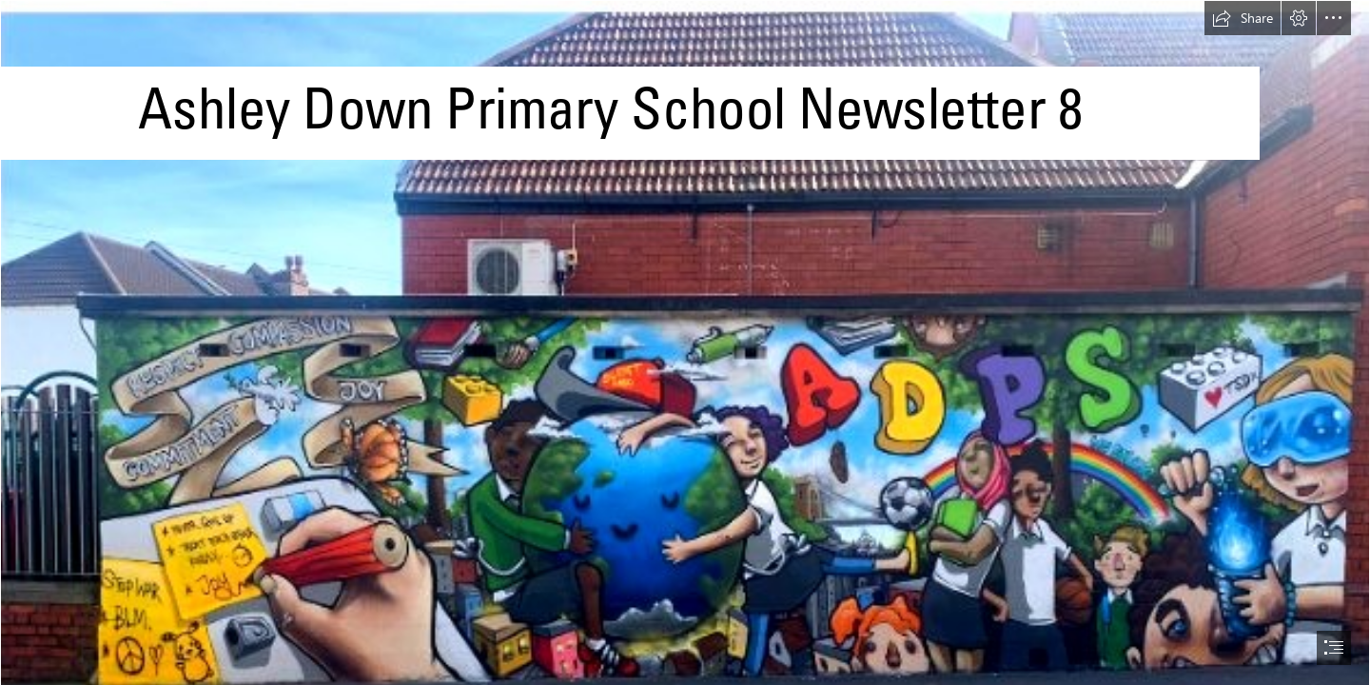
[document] (685, 342)
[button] (1242, 18)
